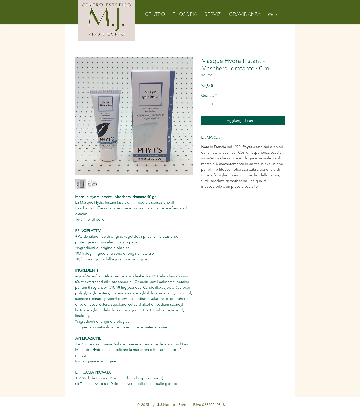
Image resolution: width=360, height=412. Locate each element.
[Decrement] (205, 104)
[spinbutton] (212, 104)
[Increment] (219, 104)
